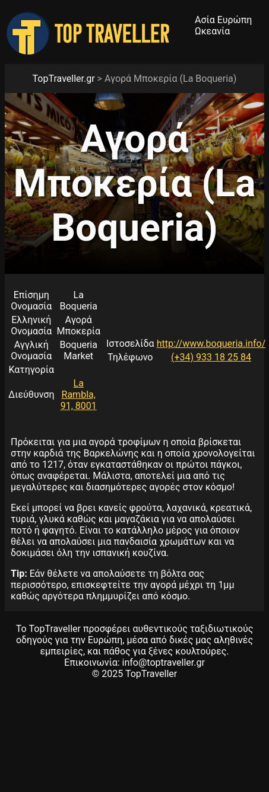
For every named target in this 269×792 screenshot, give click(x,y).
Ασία (205, 19)
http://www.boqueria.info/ (211, 343)
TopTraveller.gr (64, 78)
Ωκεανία (212, 31)
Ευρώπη (234, 19)
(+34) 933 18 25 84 (211, 357)
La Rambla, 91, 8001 (79, 394)
